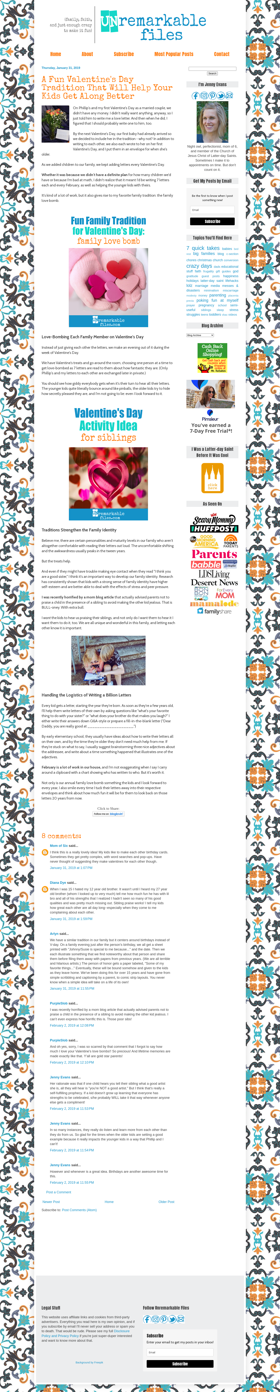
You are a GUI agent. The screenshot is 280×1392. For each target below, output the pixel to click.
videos (232, 314)
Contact (221, 54)
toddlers (215, 314)
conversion (231, 260)
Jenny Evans (60, 1077)
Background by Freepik (89, 1362)
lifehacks (231, 281)
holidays (192, 281)
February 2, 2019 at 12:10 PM (72, 1062)
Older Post (166, 1202)
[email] (212, 210)
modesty (191, 295)
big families (204, 253)
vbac (224, 314)
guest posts (211, 276)
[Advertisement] (108, 1244)
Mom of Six (59, 846)
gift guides (223, 271)
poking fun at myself (217, 300)
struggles (193, 314)
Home (55, 54)
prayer (190, 305)
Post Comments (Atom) (79, 1210)
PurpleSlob (59, 1003)
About (87, 54)
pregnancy (206, 305)
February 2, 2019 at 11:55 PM (72, 1182)
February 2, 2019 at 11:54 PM (72, 1150)
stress (233, 310)
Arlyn (54, 934)
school (222, 305)
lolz (189, 285)
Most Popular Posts (173, 54)
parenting (217, 295)
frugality (208, 271)
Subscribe (124, 54)
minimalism (211, 290)
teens (204, 314)
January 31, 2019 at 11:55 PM (72, 988)
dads (217, 266)
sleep (220, 310)
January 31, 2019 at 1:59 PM (71, 919)
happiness (230, 276)
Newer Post (51, 1202)
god (235, 271)
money (202, 295)
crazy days (199, 266)
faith (198, 271)
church (218, 260)
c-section (232, 253)
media (215, 286)
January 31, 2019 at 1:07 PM (71, 868)
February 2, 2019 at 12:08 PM (72, 1025)
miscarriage (230, 290)
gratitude (192, 276)
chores (191, 260)
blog (221, 254)
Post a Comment (58, 1192)
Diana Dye (58, 883)
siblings (206, 310)
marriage (201, 286)
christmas (205, 260)
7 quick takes (203, 248)
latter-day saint (212, 281)
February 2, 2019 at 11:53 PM (72, 1109)
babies (227, 249)
